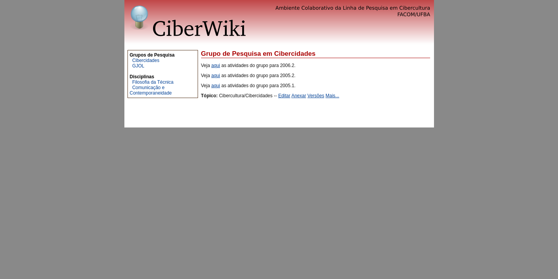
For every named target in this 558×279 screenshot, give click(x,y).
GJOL (138, 66)
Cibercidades (145, 60)
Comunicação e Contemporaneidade (151, 90)
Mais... (332, 95)
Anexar (298, 95)
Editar (284, 95)
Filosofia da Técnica (153, 82)
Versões (315, 95)
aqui (215, 65)
